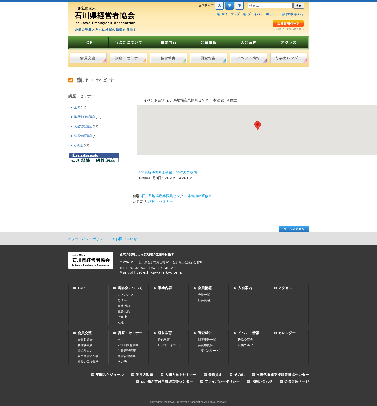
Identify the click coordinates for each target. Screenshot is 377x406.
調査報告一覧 (207, 339)
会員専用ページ (296, 381)
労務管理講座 (83, 126)
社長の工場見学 (88, 361)
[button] (257, 125)
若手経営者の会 (88, 356)
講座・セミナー (81, 96)
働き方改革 (144, 375)
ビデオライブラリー (171, 345)
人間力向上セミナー (180, 375)
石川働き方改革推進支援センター (166, 381)
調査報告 (205, 333)
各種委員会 (85, 345)
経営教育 (165, 333)
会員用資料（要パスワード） (210, 347)
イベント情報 (248, 333)
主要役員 (124, 311)
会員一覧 (204, 294)
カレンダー (287, 333)
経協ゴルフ (245, 345)
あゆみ (122, 300)
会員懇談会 (85, 339)
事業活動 (124, 306)
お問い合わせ (295, 14)
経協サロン (85, 350)
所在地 (122, 317)
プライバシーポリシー (263, 14)
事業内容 (165, 288)
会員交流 (85, 333)
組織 (121, 322)
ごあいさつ (125, 294)
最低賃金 (215, 375)
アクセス (285, 288)
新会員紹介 (205, 300)
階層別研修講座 (84, 117)
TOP (81, 288)
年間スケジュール (110, 375)
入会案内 (245, 288)
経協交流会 (245, 339)
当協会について (130, 288)
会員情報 (205, 288)
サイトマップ (231, 14)
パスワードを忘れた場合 (290, 29)
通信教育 (164, 339)
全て (77, 107)
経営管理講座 (83, 136)
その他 (78, 145)
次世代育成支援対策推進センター (282, 375)
